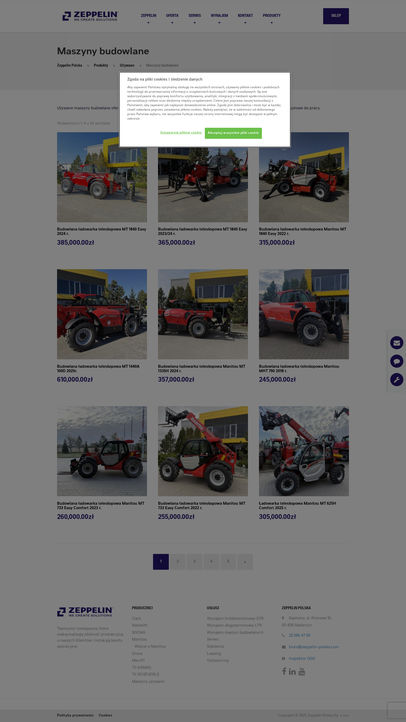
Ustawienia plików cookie (181, 132)
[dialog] (204, 109)
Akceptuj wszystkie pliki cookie (233, 133)
